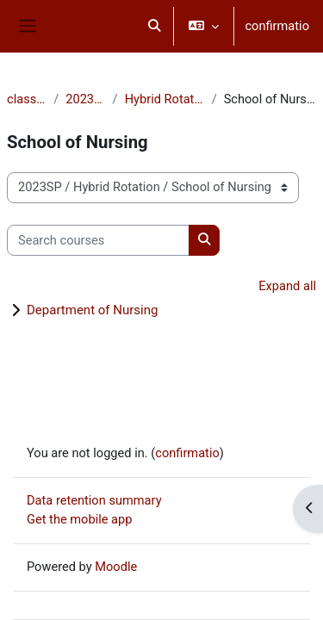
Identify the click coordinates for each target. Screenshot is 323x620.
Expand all (287, 286)
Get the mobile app (79, 519)
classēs (27, 99)
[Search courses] (98, 240)
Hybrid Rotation (165, 99)
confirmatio (277, 26)
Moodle (116, 566)
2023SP (85, 99)
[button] (154, 26)
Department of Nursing (92, 310)
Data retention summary (94, 500)
